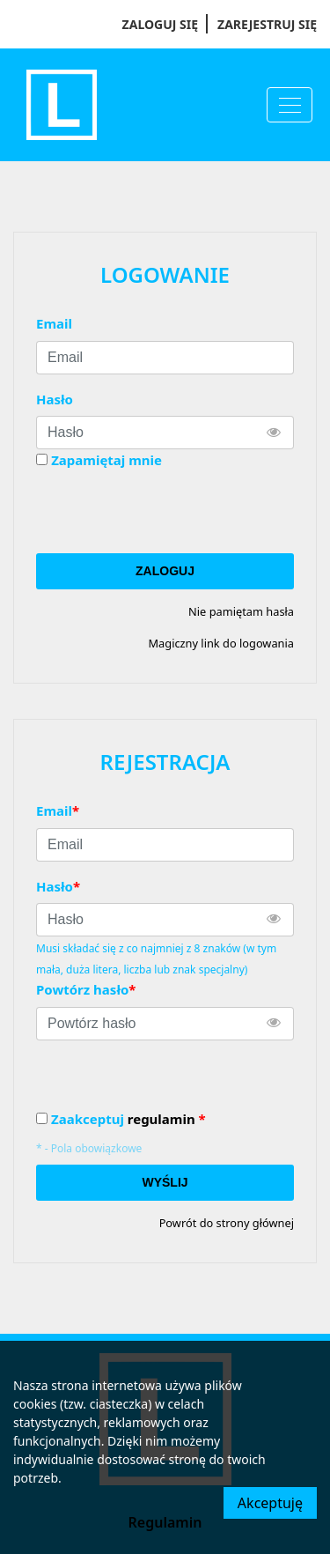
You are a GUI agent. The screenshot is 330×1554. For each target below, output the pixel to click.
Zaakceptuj (128, 1119)
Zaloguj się (160, 24)
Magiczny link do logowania (221, 643)
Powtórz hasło (86, 989)
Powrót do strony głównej (226, 1223)
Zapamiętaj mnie (106, 460)
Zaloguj (165, 571)
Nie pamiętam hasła (241, 611)
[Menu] (289, 104)
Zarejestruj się (267, 24)
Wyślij (164, 1182)
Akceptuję (270, 1503)
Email (54, 323)
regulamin (161, 1119)
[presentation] (170, 511)
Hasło (54, 399)
